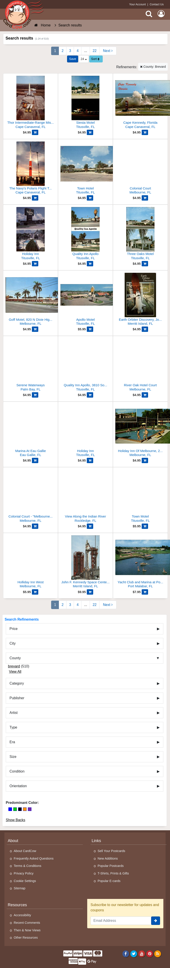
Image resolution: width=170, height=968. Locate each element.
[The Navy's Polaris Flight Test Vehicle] (31, 168)
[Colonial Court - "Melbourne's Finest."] (31, 497)
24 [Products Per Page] (84, 59)
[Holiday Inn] (31, 234)
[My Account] (161, 14)
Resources (17, 905)
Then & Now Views (27, 930)
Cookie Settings (25, 881)
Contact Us (157, 4)
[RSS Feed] (158, 953)
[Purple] (29, 809)
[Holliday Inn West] (31, 562)
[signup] (155, 920)
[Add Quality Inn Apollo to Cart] (90, 263)
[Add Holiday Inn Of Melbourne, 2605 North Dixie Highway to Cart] (145, 460)
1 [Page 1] (55, 51)
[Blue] (10, 809)
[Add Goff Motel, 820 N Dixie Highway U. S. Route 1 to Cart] (35, 329)
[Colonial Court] (140, 168)
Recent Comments (27, 922)
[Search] (149, 14)
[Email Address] (121, 920)
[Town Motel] (140, 497)
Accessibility (22, 915)
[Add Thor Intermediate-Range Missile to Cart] (35, 132)
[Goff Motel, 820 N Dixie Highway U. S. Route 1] (31, 300)
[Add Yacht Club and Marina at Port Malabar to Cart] (145, 592)
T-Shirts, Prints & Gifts (113, 873)
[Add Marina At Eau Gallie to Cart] (35, 460)
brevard (14, 666)
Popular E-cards (109, 881)
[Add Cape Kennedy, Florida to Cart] (145, 132)
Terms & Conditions (27, 866)
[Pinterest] (150, 953)
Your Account (137, 4)
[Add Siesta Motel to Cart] (90, 132)
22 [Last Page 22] (95, 51)
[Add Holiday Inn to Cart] (35, 263)
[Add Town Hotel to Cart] (90, 198)
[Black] (20, 809)
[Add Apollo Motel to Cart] (90, 329)
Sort (95, 59)
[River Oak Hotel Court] (140, 365)
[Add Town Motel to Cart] (145, 526)
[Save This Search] (72, 59)
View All (15, 671)
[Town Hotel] (85, 168)
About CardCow (25, 851)
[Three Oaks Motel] (140, 234)
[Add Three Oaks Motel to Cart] (145, 263)
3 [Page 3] (70, 51)
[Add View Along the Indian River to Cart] (90, 526)
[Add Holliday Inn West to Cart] (35, 592)
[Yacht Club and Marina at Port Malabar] (140, 562)
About (13, 841)
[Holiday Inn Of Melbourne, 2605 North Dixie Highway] (140, 431)
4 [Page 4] (78, 51)
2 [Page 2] (63, 51)
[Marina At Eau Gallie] (31, 431)
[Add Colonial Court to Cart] (145, 198)
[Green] (15, 809)
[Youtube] (142, 953)
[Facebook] (125, 953)
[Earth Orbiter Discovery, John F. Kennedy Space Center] (140, 300)
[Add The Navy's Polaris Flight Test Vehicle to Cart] (35, 198)
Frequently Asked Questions (34, 858)
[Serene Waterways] (31, 365)
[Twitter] (134, 953)
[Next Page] (107, 51)
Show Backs (15, 820)
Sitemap (19, 888)
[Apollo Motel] (85, 300)
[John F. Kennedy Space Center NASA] (85, 562)
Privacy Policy (24, 873)
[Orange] (25, 809)
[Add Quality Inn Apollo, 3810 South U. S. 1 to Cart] (90, 395)
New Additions (108, 858)
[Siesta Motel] (85, 103)
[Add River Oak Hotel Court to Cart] (145, 395)
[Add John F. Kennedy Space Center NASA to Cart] (90, 592)
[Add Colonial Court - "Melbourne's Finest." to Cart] (35, 526)
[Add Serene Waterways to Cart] (35, 395)
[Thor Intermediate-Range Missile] (31, 103)
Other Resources (26, 937)
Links (96, 841)
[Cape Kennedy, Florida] (140, 103)
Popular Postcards (111, 866)
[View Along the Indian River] (85, 497)
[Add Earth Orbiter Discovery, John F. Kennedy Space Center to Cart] (145, 329)
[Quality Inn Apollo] (85, 234)
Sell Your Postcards (111, 851)
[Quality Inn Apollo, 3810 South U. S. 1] (85, 365)
